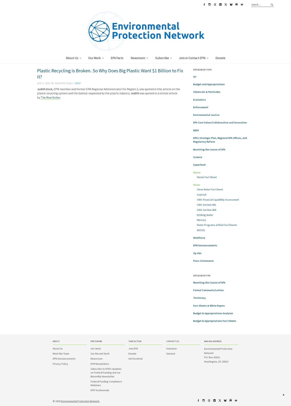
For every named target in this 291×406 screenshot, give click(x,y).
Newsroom (138, 58)
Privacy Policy (60, 363)
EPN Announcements (205, 245)
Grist (78, 83)
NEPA (196, 130)
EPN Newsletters (100, 363)
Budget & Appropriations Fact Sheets (214, 321)
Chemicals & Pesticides (206, 92)
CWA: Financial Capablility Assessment (218, 199)
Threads (215, 4)
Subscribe (162, 58)
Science (197, 157)
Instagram (209, 4)
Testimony (199, 297)
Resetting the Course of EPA (209, 149)
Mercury (201, 220)
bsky (231, 4)
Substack (236, 4)
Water (196, 184)
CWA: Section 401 (206, 204)
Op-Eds (197, 253)
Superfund (199, 164)
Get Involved (135, 358)
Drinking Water (205, 215)
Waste (196, 172)
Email (242, 4)
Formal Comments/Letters (208, 290)
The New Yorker (50, 97)
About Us (72, 58)
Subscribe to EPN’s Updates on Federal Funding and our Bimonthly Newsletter (106, 372)
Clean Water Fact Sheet (210, 189)
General (170, 353)
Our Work (94, 58)
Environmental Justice (206, 115)
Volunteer (171, 348)
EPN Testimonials (100, 390)
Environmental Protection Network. (80, 401)
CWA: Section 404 (206, 210)
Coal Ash (201, 194)
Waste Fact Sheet (207, 177)
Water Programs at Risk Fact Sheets (217, 225)
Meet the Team (61, 353)
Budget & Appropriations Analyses (213, 313)
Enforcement (200, 107)
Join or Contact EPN (192, 58)
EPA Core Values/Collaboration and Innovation (220, 122)
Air (194, 76)
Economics (199, 99)
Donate (220, 58)
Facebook (204, 4)
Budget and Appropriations (209, 84)
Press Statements (203, 260)
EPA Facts (117, 58)
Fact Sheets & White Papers (209, 305)
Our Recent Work (100, 353)
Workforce (199, 237)
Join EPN (133, 348)
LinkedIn (220, 4)
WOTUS (201, 230)
